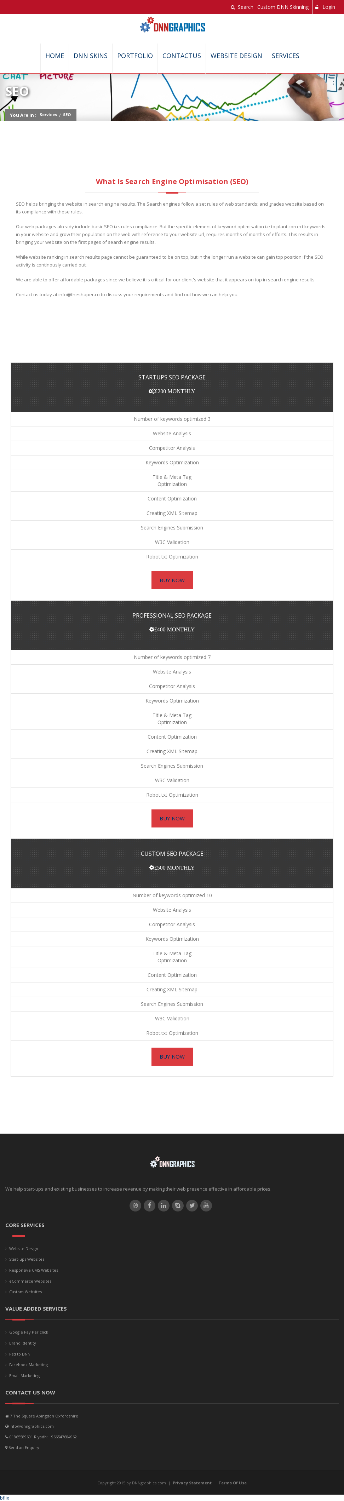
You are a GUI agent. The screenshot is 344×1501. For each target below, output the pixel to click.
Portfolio (135, 55)
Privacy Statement (192, 1482)
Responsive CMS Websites (33, 1270)
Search (242, 7)
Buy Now (172, 580)
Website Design (236, 55)
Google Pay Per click (28, 1332)
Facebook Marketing (28, 1364)
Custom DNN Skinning (283, 7)
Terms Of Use (232, 1482)
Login (325, 7)
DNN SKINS (91, 55)
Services (285, 55)
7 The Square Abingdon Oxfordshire (44, 1416)
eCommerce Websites (30, 1281)
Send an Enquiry (23, 1447)
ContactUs (181, 55)
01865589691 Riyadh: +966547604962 (43, 1436)
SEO (67, 114)
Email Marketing (24, 1375)
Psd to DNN (19, 1354)
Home (54, 55)
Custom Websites (25, 1291)
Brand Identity (22, 1343)
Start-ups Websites (26, 1259)
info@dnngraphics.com (32, 1426)
